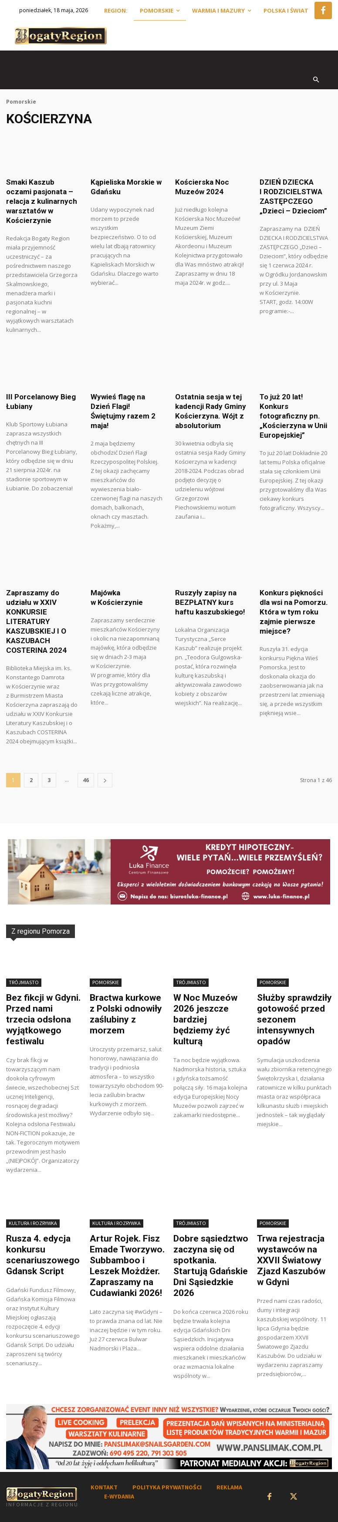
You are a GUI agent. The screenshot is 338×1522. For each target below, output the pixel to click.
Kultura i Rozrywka (33, 1223)
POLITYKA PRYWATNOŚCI (167, 1487)
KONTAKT (104, 1487)
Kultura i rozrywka (116, 1223)
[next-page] (105, 780)
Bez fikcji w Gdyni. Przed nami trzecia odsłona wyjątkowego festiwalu (43, 1019)
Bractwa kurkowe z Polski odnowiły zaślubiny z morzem (126, 1014)
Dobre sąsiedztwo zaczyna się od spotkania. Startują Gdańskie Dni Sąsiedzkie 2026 (210, 1265)
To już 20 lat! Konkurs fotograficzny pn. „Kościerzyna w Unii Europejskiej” (293, 415)
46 (86, 780)
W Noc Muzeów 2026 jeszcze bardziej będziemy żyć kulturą (205, 1019)
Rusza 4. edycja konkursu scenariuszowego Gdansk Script (43, 1254)
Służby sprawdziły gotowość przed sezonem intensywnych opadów (294, 1019)
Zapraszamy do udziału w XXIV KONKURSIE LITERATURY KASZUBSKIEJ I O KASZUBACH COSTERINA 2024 (36, 621)
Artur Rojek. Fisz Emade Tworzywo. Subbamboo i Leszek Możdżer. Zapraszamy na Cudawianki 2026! (127, 1265)
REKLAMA (229, 1487)
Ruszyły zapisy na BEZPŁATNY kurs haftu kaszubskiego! (210, 602)
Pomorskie (21, 101)
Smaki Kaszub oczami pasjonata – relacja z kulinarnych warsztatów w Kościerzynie (41, 201)
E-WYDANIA (119, 1496)
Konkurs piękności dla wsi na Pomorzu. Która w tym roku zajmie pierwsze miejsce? (294, 611)
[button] (316, 80)
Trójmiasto (24, 982)
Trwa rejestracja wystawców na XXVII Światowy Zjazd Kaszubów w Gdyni (291, 1260)
